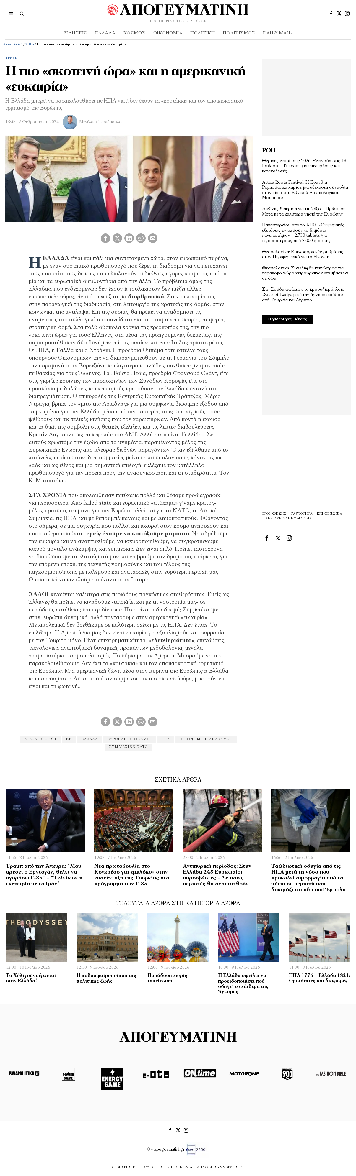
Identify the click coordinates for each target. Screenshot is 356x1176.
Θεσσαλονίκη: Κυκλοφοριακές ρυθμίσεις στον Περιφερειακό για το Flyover (302, 255)
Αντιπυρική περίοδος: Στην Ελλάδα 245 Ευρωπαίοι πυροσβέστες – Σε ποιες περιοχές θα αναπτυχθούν (217, 875)
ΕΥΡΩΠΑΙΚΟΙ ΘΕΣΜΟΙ (129, 739)
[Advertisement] (306, 96)
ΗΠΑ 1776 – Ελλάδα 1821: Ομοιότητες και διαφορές (319, 978)
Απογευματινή (12, 44)
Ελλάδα (89, 739)
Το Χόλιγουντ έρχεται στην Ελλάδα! (31, 978)
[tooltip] (331, 13)
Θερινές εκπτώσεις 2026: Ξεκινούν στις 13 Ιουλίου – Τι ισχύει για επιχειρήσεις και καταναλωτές (304, 166)
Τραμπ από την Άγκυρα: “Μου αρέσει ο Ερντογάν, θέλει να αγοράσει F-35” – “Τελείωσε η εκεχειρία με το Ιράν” (44, 875)
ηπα (165, 739)
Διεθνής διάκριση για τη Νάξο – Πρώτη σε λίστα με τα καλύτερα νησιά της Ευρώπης (303, 212)
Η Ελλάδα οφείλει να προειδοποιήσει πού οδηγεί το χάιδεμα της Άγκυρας (243, 983)
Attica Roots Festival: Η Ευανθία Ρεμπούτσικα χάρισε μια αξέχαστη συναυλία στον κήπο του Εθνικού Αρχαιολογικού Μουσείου (305, 190)
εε (69, 739)
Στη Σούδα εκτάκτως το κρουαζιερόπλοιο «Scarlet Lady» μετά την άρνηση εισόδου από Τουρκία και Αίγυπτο (303, 294)
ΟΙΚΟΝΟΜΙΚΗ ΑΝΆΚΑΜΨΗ (206, 739)
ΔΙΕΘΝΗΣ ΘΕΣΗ (40, 739)
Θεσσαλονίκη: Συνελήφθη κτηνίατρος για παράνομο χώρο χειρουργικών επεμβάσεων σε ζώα (305, 273)
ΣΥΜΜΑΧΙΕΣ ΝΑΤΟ (128, 747)
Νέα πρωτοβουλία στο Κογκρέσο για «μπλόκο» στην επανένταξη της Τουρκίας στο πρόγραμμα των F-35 (131, 875)
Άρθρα (29, 44)
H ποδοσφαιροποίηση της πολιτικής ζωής (106, 978)
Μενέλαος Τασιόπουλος (101, 122)
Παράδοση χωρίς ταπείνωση (167, 978)
